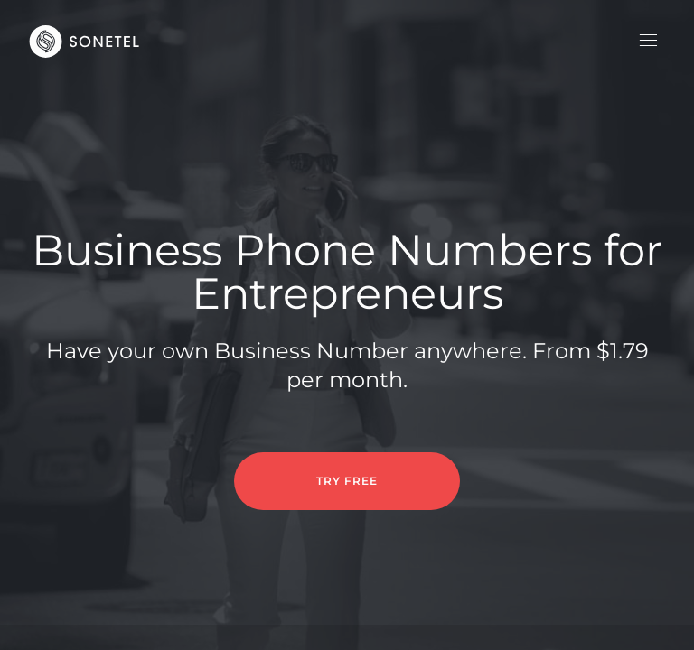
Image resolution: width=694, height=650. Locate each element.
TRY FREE (347, 481)
